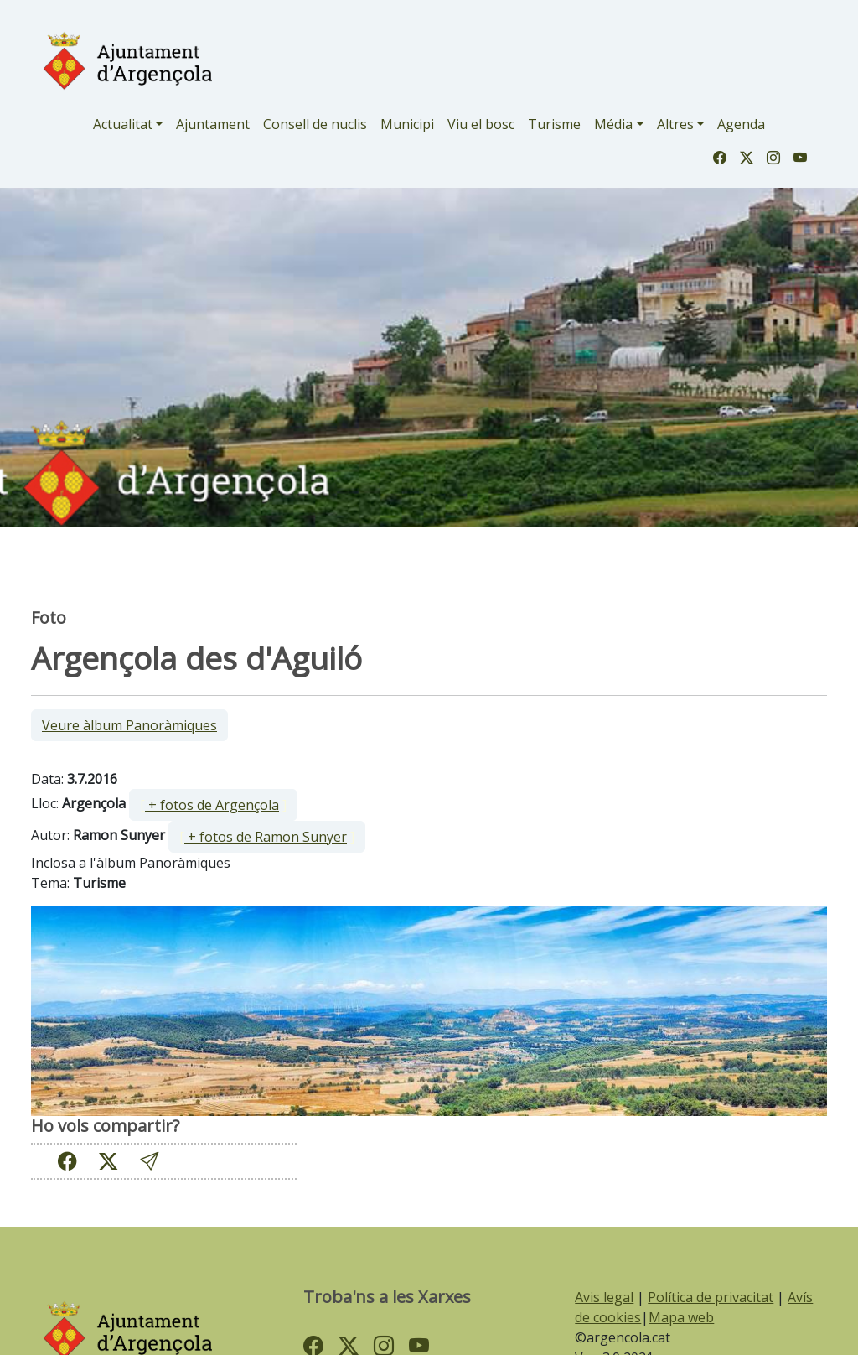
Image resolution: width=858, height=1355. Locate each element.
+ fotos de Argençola (212, 805)
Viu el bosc (480, 124)
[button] (149, 1161)
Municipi (407, 124)
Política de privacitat (710, 1297)
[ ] (213, 805)
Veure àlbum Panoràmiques (129, 725)
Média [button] (613, 124)
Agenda (741, 124)
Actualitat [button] (122, 124)
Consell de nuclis (315, 124)
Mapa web (681, 1317)
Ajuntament (213, 124)
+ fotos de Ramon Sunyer (265, 837)
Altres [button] (675, 124)
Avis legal (604, 1297)
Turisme (554, 124)
